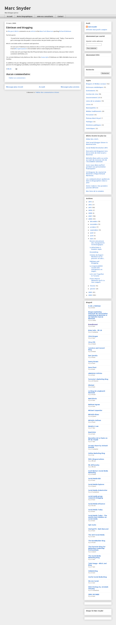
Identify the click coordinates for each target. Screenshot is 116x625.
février (93, 286)
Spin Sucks (92, 525)
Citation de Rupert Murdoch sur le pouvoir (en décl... (97, 256)
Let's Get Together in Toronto (97, 275)
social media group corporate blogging (95, 497)
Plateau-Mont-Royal (93, 118)
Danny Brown (93, 361)
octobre (93, 227)
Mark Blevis (92, 398)
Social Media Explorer (96, 484)
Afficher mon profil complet (96, 30)
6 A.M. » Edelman (94, 306)
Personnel (90, 115)
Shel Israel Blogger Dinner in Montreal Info (97, 143)
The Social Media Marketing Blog (94, 556)
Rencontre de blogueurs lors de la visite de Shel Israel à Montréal (97, 153)
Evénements (90, 91)
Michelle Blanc (93, 414)
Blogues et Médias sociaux (96, 84)
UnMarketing (93, 571)
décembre (94, 221)
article (32, 31)
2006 (90, 219)
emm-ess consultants (45, 16)
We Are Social (93, 581)
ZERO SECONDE (93, 594)
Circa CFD (91, 342)
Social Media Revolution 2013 (97, 148)
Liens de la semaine (93, 101)
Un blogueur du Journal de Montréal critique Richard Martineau (96, 174)
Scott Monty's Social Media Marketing (98, 471)
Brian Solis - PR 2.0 (95, 330)
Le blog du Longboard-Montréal (96, 392)
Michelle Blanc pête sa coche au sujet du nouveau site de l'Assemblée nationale (97, 160)
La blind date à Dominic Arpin (96, 248)
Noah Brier (92, 432)
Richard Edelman (65, 31)
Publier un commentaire (17, 78)
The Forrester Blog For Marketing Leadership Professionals (96, 548)
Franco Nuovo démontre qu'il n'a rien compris (97, 280)
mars (92, 238)
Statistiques (90, 128)
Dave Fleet (92, 367)
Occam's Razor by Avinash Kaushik (98, 446)
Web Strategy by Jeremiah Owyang (98, 587)
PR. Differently (93, 465)
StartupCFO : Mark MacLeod (98, 529)
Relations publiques (93, 125)
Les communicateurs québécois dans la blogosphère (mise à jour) (98, 180)
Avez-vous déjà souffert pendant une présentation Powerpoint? (96, 166)
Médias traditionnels (93, 111)
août (92, 233)
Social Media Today (95, 510)
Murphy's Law (93, 426)
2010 (90, 210)
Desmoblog (94, 252)
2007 (90, 216)
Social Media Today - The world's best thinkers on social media (97, 517)
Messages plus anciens (70, 87)
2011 (90, 207)
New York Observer (46, 31)
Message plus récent (14, 87)
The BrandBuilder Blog (96, 541)
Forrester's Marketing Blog (98, 379)
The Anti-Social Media (96, 535)
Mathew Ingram (94, 404)
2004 (90, 295)
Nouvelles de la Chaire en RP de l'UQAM (97, 439)
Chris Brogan (93, 336)
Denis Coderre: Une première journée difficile (97, 187)
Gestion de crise (92, 94)
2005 (90, 292)
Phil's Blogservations (96, 459)
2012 (90, 205)
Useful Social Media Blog (97, 577)
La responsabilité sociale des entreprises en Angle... (96, 268)
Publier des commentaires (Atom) (47, 92)
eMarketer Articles (95, 373)
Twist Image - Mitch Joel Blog (97, 564)
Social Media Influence (96, 504)
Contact (60, 16)
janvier (93, 289)
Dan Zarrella (92, 355)
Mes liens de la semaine (95, 191)
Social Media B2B (94, 478)
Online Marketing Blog (96, 453)
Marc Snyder (18, 8)
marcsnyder (92, 27)
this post (11, 31)
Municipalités (91, 108)
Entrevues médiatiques (94, 87)
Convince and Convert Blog (96, 349)
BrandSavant (93, 324)
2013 (90, 202)
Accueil (9, 16)
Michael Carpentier (95, 410)
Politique (89, 122)
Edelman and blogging (94, 262)
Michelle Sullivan (94, 420)
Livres (88, 104)
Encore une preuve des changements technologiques (97, 242)
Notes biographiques (24, 16)
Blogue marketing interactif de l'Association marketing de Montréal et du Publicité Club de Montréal (98, 315)
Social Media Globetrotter (97, 490)
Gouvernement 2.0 (93, 97)
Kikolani (91, 385)
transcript (44, 57)
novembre (94, 224)
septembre (94, 230)
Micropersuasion (20, 48)
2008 (90, 213)
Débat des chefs (92, 139)
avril (92, 236)
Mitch (16, 31)
